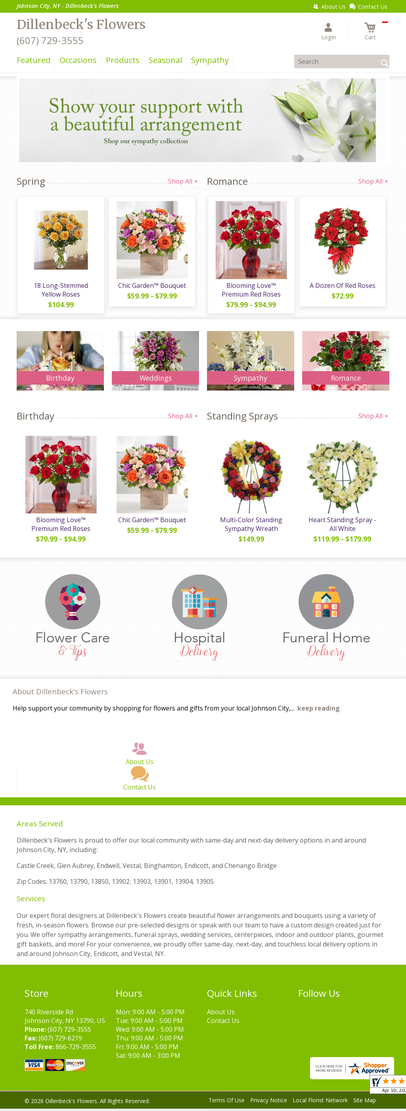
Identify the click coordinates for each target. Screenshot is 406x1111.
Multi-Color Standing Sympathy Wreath (251, 527)
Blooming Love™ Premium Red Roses (250, 291)
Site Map (364, 1103)
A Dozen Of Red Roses (342, 286)
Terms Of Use (227, 1103)
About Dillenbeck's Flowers (60, 694)
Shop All (183, 181)
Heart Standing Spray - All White (342, 527)
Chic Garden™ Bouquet (152, 286)
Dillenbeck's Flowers (81, 25)
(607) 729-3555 (50, 40)
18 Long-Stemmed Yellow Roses (60, 291)
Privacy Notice (268, 1103)
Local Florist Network (320, 1103)
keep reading (318, 711)
